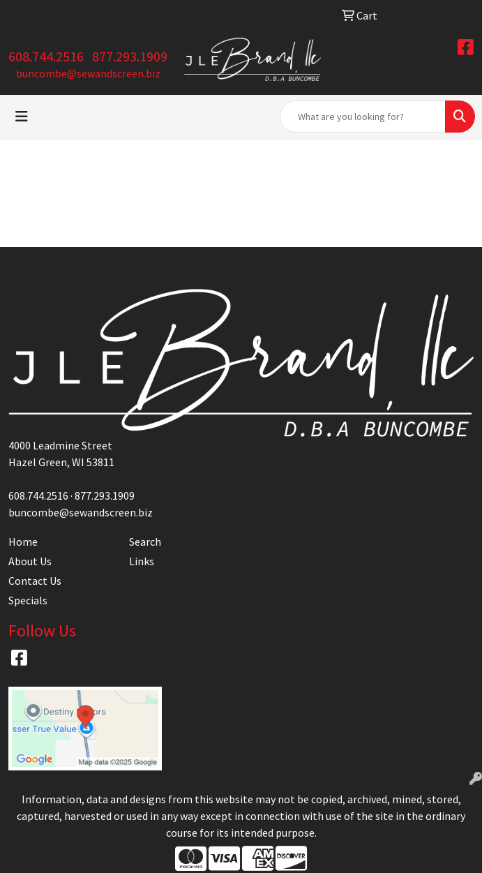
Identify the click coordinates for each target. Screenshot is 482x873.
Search (145, 542)
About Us (30, 561)
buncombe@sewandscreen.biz (88, 73)
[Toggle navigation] (21, 116)
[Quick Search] (363, 116)
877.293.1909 (129, 56)
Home (23, 542)
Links (141, 561)
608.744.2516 (46, 56)
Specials (27, 600)
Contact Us (34, 581)
